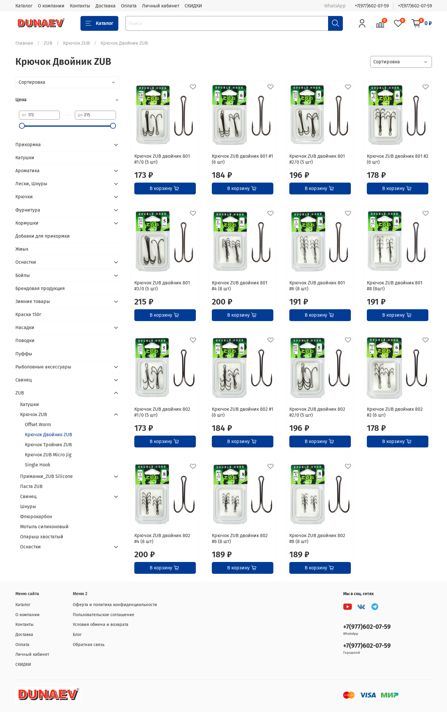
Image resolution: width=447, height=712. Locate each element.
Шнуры (28, 506)
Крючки (24, 196)
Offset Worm (38, 424)
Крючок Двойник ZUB (48, 434)
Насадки (24, 327)
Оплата (129, 6)
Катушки (24, 157)
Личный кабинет (160, 6)
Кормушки (26, 223)
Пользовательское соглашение (103, 614)
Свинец (23, 380)
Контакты (80, 6)
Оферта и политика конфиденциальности (115, 604)
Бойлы (22, 275)
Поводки (25, 340)
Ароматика (27, 170)
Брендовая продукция (40, 288)
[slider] (21, 125)
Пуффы (23, 354)
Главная (24, 43)
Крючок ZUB (76, 43)
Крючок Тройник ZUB (48, 444)
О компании (51, 6)
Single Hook (37, 465)
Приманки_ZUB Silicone (46, 476)
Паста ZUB (31, 486)
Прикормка (28, 144)
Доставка (106, 6)
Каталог (24, 6)
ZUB (48, 43)
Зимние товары (32, 301)
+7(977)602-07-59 (372, 6)
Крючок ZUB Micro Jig (48, 455)
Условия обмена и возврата (100, 624)
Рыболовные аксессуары (43, 367)
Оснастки (25, 262)
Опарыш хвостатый (41, 536)
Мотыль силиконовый (44, 526)
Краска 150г (28, 314)
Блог (77, 634)
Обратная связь (88, 644)
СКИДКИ (193, 6)
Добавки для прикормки (42, 236)
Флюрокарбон (36, 516)
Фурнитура (27, 210)
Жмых (21, 249)
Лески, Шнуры (31, 183)
